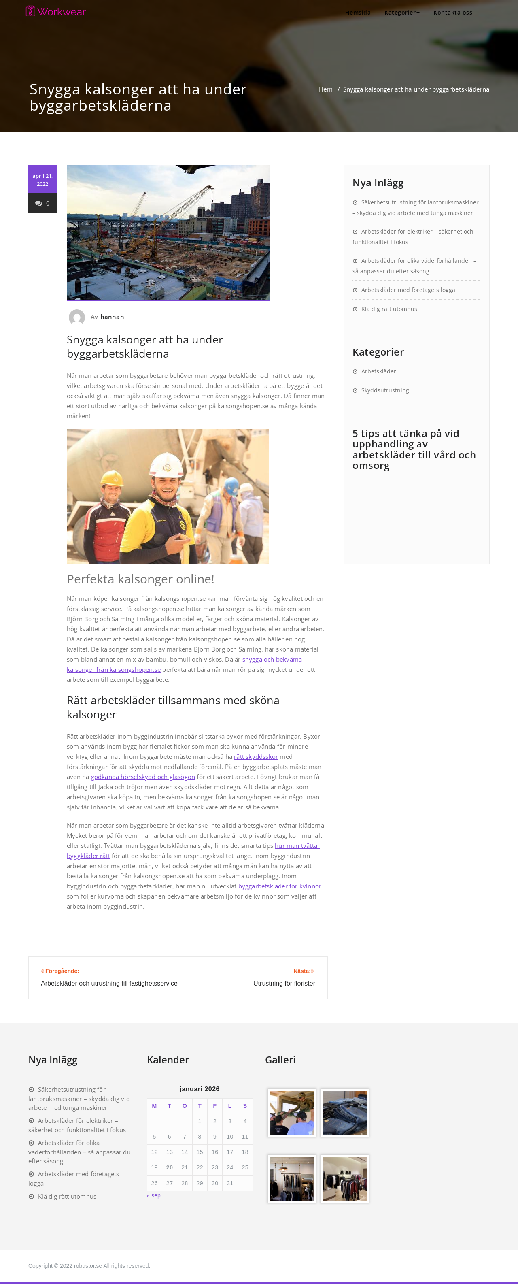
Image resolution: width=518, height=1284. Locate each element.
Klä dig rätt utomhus (389, 309)
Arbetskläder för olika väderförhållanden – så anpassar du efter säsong (79, 1152)
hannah (112, 317)
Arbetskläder (378, 371)
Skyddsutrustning (385, 390)
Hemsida (358, 12)
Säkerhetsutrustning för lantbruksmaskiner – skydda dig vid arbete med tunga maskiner (79, 1098)
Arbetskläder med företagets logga (408, 290)
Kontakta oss (452, 12)
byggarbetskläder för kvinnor (280, 886)
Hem (326, 89)
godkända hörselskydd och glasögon (143, 777)
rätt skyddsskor (256, 756)
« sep (154, 1195)
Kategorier (402, 12)
